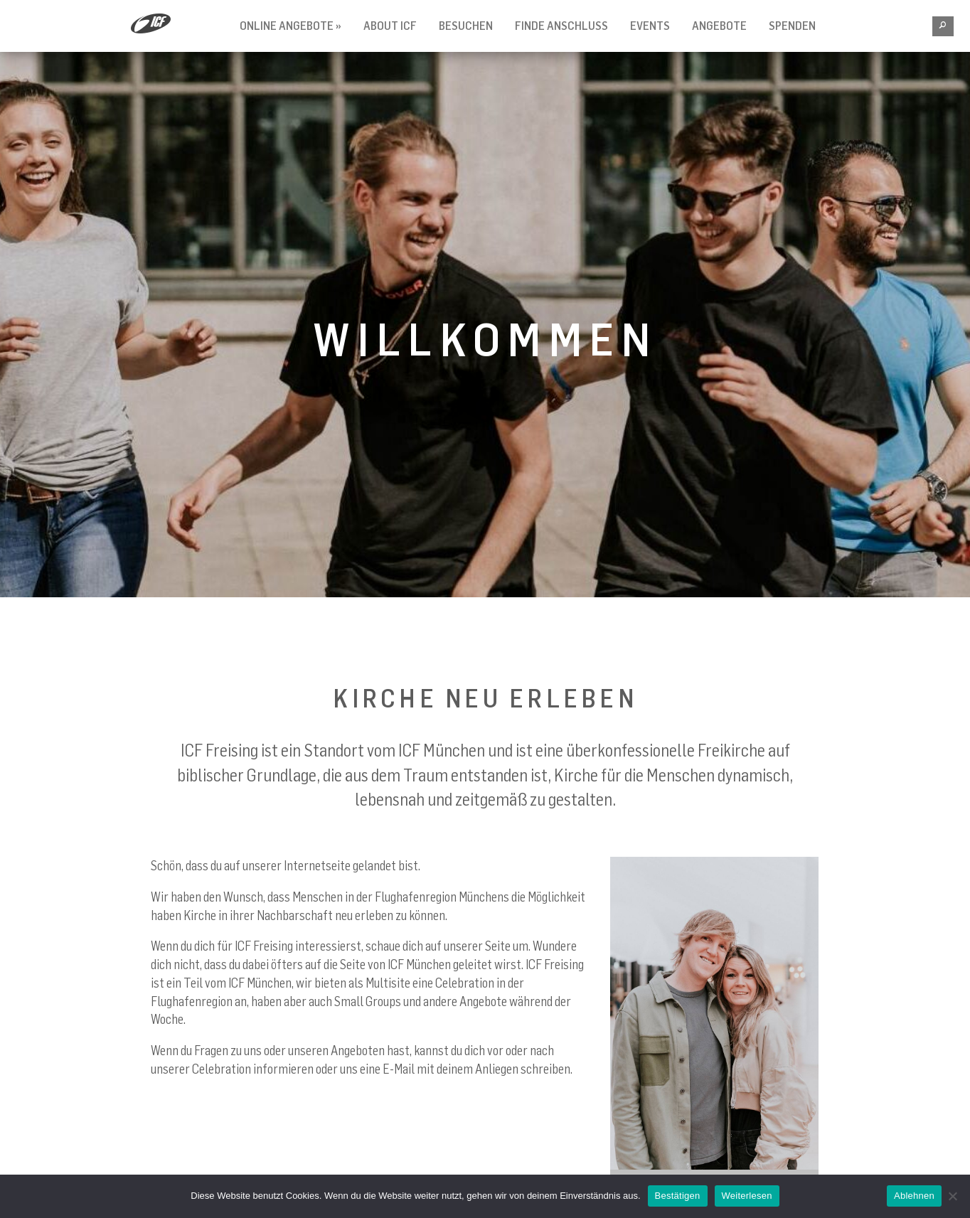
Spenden (792, 25)
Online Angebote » (290, 25)
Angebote (719, 25)
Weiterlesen (747, 1195)
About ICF (390, 25)
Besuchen (466, 25)
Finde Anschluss (561, 25)
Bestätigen (677, 1195)
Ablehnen (914, 1195)
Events (650, 25)
